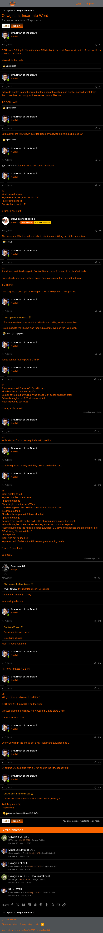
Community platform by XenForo (26, 930)
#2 (100, 86)
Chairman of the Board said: (17, 584)
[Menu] (4, 3)
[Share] (96, 45)
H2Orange (12, 840)
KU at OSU (15, 889)
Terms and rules (9, 924)
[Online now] (7, 38)
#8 (100, 311)
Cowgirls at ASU (18, 863)
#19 (99, 762)
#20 (99, 787)
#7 (100, 262)
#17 (99, 688)
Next (17, 26)
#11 (99, 431)
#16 (99, 663)
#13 (99, 485)
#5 (100, 185)
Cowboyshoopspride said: (16, 317)
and (23, 813)
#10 (99, 379)
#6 (100, 231)
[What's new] (99, 4)
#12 (99, 460)
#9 (100, 354)
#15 (99, 621)
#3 (100, 128)
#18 (99, 737)
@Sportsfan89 (9, 165)
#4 (100, 160)
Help (37, 924)
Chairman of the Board (14, 20)
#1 (100, 45)
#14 (99, 578)
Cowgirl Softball (38, 840)
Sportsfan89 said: (12, 627)
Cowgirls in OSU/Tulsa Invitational (29, 876)
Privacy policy (26, 924)
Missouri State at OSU (21, 849)
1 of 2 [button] (6, 26)
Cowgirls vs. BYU (18, 836)
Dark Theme (9, 919)
